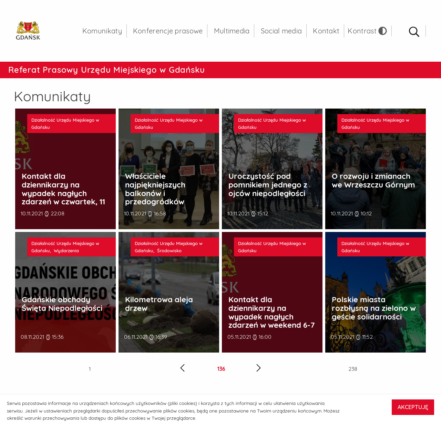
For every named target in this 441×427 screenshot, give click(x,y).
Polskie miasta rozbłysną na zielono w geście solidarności (374, 308)
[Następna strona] (258, 369)
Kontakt (326, 31)
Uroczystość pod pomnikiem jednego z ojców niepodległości (267, 184)
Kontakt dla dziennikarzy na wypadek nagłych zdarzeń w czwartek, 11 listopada (63, 193)
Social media (281, 31)
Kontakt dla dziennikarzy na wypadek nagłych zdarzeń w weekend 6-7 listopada (271, 316)
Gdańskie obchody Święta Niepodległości (62, 303)
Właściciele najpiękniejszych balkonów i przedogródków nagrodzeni (155, 193)
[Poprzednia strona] (182, 369)
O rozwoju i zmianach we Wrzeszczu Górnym (373, 180)
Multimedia (232, 31)
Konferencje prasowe (168, 31)
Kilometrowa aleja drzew (159, 303)
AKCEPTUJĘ (413, 407)
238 (352, 368)
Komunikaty (102, 31)
